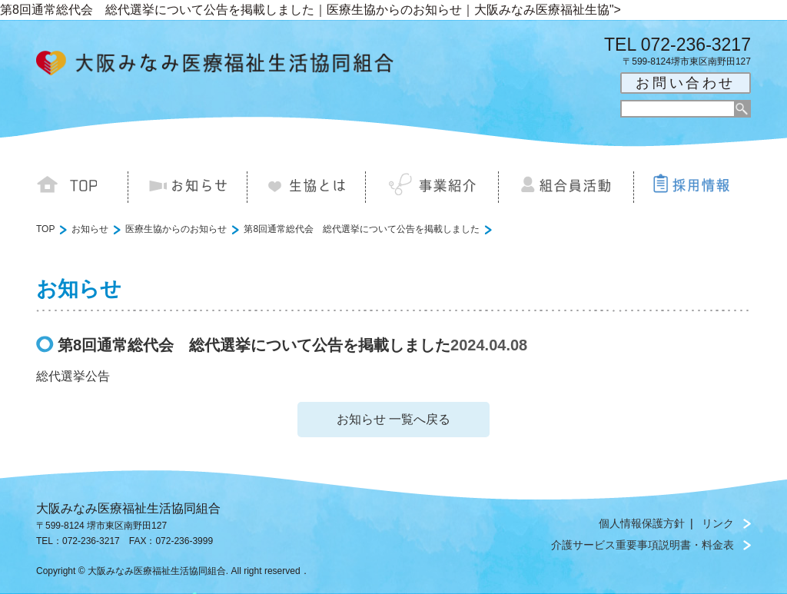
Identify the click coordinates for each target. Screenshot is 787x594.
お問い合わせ (686, 83)
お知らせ (89, 229)
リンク (718, 523)
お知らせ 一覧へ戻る (393, 419)
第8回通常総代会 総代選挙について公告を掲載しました (362, 229)
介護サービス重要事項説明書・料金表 (642, 545)
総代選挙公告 (73, 376)
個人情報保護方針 (642, 523)
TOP (45, 229)
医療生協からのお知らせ (176, 229)
